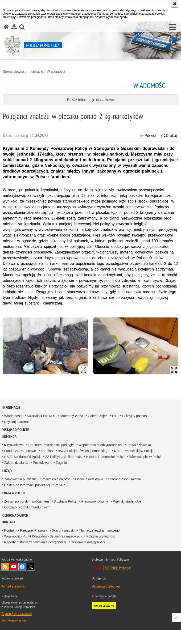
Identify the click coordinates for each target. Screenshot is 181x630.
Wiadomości (56, 71)
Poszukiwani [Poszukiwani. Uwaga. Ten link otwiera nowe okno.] (42, 463)
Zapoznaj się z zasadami (16, 613)
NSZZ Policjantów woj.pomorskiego (83, 451)
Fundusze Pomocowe (20, 451)
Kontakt (8, 522)
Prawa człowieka (139, 445)
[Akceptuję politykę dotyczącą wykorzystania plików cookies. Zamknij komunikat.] (174, 4)
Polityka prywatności (101, 536)
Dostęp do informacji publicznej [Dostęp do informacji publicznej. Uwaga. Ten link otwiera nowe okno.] (27, 485)
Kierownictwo (14, 445)
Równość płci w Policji (145, 457)
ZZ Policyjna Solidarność (63, 457)
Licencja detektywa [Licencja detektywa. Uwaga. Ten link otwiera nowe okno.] (89, 479)
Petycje (59, 485)
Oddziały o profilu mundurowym (27, 507)
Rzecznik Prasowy (33, 530)
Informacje (35, 71)
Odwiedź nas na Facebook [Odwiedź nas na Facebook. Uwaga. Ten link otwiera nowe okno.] (22, 567)
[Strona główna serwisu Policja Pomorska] (6, 27)
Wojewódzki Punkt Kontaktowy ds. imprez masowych (43, 536)
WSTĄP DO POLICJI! (15, 429)
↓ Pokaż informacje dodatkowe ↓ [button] (90, 100)
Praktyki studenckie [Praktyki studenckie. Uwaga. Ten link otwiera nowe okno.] (127, 501)
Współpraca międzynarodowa (100, 445)
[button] (172, 27)
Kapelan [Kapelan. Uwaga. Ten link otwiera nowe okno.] (47, 451)
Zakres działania (16, 463)
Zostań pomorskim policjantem (26, 501)
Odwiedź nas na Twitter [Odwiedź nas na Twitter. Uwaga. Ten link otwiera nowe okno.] (30, 567)
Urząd (7, 470)
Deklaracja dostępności (88, 542)
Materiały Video (71, 416)
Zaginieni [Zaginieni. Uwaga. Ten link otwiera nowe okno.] (62, 463)
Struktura (35, 445)
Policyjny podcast (135, 416)
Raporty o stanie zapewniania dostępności (35, 542)
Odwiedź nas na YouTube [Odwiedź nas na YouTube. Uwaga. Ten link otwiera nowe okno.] (13, 567)
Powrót (148, 136)
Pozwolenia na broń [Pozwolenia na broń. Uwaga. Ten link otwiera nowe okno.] (55, 479)
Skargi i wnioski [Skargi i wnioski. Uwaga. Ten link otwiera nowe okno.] (63, 530)
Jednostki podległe (60, 445)
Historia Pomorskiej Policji (105, 457)
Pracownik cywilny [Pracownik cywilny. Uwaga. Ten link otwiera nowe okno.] (94, 501)
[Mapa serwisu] (14, 27)
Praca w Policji (13, 492)
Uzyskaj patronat (16, 422)
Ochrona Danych (15, 515)
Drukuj (169, 136)
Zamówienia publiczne (20, 479)
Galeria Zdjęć (97, 416)
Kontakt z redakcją (13, 586)
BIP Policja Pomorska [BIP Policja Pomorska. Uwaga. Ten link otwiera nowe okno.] (118, 567)
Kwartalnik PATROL (41, 416)
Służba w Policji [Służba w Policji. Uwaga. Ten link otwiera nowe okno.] (64, 501)
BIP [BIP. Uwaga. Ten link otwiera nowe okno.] (115, 416)
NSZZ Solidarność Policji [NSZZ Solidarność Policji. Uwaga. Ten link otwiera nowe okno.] (22, 457)
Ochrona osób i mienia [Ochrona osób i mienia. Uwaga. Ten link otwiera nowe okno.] (124, 479)
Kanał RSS (5, 567)
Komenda (9, 436)
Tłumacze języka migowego (99, 530)
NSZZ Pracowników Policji (133, 451)
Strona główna (13, 71)
